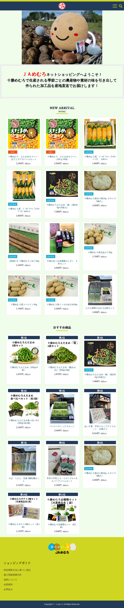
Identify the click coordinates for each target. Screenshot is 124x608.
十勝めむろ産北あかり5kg (100, 252)
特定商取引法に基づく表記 (17, 570)
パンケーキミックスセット (62, 426)
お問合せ (8, 589)
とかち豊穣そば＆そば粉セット (100, 308)
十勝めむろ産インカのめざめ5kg (62, 304)
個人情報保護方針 (13, 574)
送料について (10, 579)
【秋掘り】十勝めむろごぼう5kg (24, 261)
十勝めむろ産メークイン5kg (24, 304)
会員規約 (8, 584)
